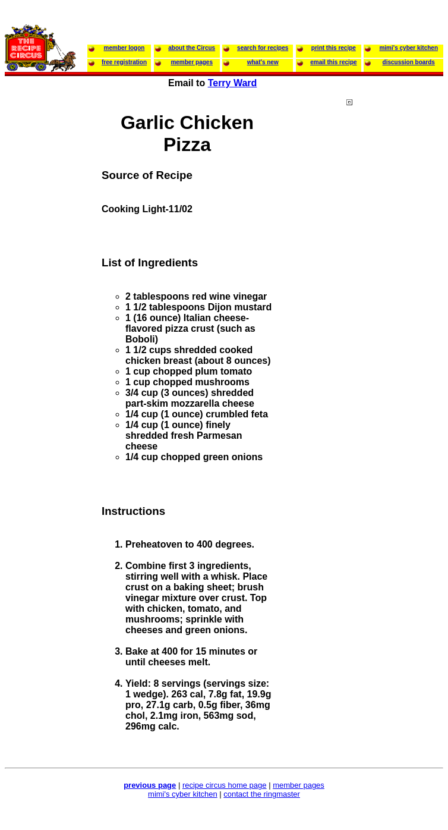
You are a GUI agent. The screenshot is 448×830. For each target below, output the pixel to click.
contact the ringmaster (261, 794)
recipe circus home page (224, 785)
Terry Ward (232, 83)
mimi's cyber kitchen (182, 794)
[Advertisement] (393, 326)
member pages (298, 785)
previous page (150, 785)
